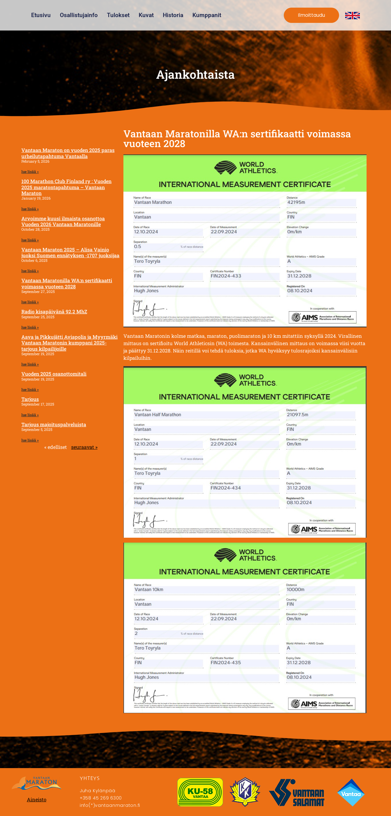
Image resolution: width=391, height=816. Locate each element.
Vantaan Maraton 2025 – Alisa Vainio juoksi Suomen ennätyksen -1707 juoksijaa (70, 252)
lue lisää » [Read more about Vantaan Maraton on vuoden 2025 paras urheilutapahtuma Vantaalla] (30, 171)
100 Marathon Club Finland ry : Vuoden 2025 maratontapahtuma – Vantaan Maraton (66, 187)
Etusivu (41, 15)
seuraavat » (84, 447)
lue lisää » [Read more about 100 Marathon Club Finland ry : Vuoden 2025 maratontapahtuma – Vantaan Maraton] (30, 208)
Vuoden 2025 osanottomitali (53, 373)
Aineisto (36, 799)
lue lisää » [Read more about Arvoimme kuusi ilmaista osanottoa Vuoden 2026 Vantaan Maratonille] (30, 239)
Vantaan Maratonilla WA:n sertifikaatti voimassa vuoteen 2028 (66, 283)
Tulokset (118, 15)
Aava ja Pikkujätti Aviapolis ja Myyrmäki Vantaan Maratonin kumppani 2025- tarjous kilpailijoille (69, 343)
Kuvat (146, 15)
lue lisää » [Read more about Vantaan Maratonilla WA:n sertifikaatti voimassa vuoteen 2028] (30, 301)
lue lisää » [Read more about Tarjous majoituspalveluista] (30, 440)
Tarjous (30, 399)
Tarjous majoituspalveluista (53, 424)
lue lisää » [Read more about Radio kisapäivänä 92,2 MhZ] (30, 327)
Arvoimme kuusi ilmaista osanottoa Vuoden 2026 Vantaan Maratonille (63, 221)
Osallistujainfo (79, 15)
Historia (173, 15)
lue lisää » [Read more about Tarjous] (30, 414)
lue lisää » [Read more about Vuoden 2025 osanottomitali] (30, 389)
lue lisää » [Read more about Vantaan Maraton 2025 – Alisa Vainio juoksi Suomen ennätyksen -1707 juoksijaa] (30, 270)
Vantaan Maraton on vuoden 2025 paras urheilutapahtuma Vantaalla (68, 153)
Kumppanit (206, 15)
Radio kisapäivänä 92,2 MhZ (54, 311)
